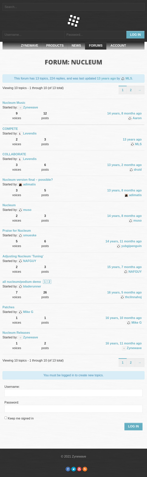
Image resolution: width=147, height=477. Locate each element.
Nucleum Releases (16, 332)
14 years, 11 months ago (124, 241)
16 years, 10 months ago (124, 318)
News (76, 45)
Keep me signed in (21, 418)
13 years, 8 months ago (124, 190)
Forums (95, 45)
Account (118, 45)
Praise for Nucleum (17, 230)
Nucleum (9, 205)
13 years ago (106, 78)
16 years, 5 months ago (124, 292)
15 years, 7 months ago (124, 267)
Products (55, 45)
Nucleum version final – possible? (28, 179)
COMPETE (10, 128)
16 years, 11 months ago (124, 343)
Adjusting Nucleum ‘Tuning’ (23, 256)
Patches (8, 307)
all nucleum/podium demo (22, 281)
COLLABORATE (14, 154)
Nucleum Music (14, 102)
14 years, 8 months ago (124, 113)
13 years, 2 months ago (124, 165)
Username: (12, 386)
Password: (11, 402)
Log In (133, 426)
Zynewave (29, 45)
